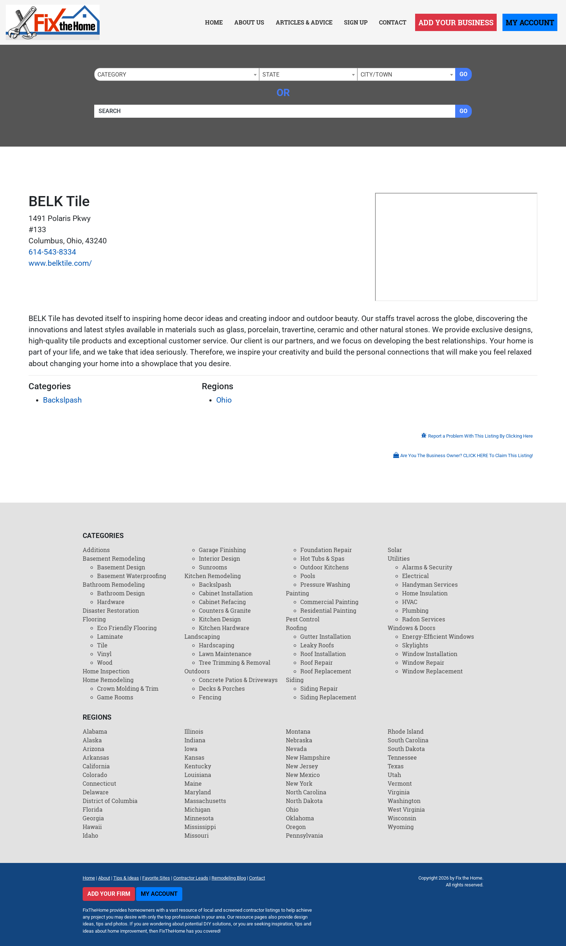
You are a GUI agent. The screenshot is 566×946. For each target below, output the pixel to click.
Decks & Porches (222, 688)
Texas (396, 766)
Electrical (415, 576)
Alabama (95, 731)
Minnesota (199, 818)
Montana (298, 731)
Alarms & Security (427, 567)
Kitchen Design (220, 619)
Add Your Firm (108, 893)
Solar (395, 550)
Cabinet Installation (226, 593)
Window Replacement (432, 671)
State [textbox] (270, 74)
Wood (105, 662)
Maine (193, 783)
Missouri (196, 835)
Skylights (415, 645)
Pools (307, 576)
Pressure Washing (325, 584)
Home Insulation (425, 593)
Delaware (96, 792)
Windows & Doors (411, 628)
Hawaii (92, 826)
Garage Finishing (222, 550)
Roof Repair (316, 662)
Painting (297, 593)
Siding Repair (319, 688)
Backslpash (62, 400)
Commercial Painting (329, 602)
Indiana (194, 740)
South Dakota (406, 748)
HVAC (409, 602)
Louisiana (197, 774)
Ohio (224, 400)
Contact (392, 22)
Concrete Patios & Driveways (238, 680)
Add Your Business (455, 22)
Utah (394, 774)
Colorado (95, 774)
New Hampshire (308, 757)
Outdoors (197, 671)
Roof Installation (323, 654)
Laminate (110, 636)
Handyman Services (430, 584)
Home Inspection (106, 671)
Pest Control (302, 619)
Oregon (296, 826)
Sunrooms (213, 567)
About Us (249, 22)
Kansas (194, 757)
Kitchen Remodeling (212, 576)
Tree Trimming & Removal (234, 662)
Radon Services (423, 619)
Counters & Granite (225, 610)
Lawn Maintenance (225, 654)
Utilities (399, 558)
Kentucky (197, 766)
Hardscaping (216, 645)
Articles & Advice (304, 22)
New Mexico (303, 774)
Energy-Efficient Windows (438, 636)
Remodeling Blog (229, 878)
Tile (102, 645)
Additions (96, 550)
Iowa (190, 748)
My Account (530, 22)
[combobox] (176, 74)
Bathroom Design (121, 593)
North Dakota (304, 800)
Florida (93, 809)
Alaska (92, 740)
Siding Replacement (328, 697)
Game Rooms (115, 697)
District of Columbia (110, 800)
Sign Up (355, 22)
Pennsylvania (304, 835)
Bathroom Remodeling (114, 584)
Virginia (399, 792)
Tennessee (402, 757)
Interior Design (219, 558)
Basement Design (121, 567)
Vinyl (104, 654)
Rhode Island (406, 731)
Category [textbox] (111, 74)
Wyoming (401, 826)
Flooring (94, 619)
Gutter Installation (325, 636)
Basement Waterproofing (131, 576)
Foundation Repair (326, 550)
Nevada (296, 748)
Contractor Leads (190, 878)
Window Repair (423, 662)
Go (463, 74)
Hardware (111, 602)
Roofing (296, 628)
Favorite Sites (156, 878)
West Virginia (406, 809)
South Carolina (408, 740)
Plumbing (415, 610)
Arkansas (96, 757)
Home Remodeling (108, 680)
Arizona (93, 748)
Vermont (400, 783)
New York (299, 783)
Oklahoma (300, 818)
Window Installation (429, 654)
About (104, 878)
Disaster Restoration (111, 610)
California (96, 766)
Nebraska (299, 740)
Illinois (193, 731)
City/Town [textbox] (376, 74)
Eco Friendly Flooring (127, 628)
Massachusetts (205, 800)
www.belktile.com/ (60, 263)
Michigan (197, 809)
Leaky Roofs (317, 645)
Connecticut (99, 783)
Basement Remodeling (114, 558)
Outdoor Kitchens (324, 567)
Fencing (210, 697)
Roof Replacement (325, 671)
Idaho (90, 835)
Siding (295, 680)
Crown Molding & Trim (127, 688)
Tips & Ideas (126, 878)
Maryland (197, 792)
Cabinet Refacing (222, 602)
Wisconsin (402, 818)
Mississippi (200, 826)
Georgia (93, 818)
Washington (404, 800)
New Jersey (302, 766)
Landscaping (202, 636)
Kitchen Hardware (224, 628)
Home (214, 22)
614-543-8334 (52, 252)
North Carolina (306, 792)
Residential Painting (328, 610)
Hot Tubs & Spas (322, 558)
